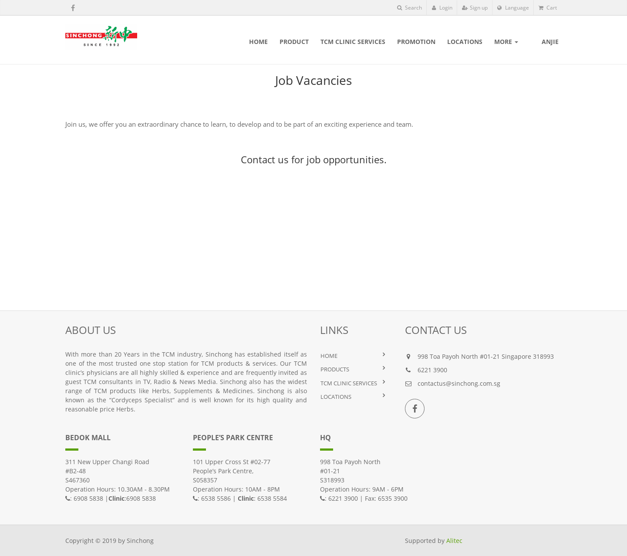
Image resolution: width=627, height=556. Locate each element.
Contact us (265, 159)
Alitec (454, 540)
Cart (548, 7)
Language (513, 7)
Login (441, 7)
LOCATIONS (335, 397)
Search (409, 7)
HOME (328, 356)
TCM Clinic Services (348, 383)
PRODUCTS (334, 369)
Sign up (475, 7)
